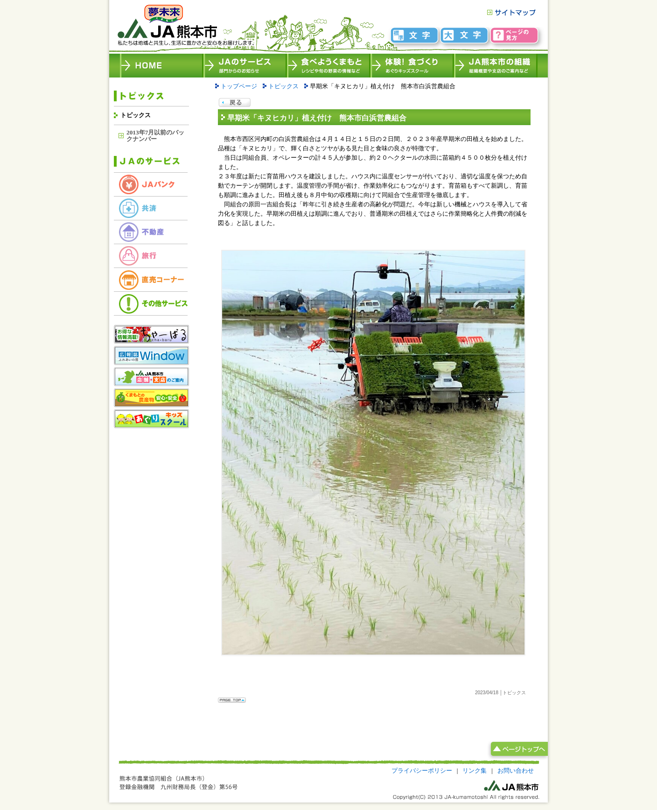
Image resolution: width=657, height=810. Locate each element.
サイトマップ (511, 12)
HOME (185, 27)
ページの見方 (514, 35)
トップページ (239, 86)
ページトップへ (517, 750)
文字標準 (415, 35)
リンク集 (474, 770)
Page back (234, 102)
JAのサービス (245, 65)
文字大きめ (465, 35)
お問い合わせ (515, 770)
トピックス (135, 115)
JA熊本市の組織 (496, 65)
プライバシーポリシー (421, 770)
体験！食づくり (412, 65)
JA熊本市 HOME (161, 65)
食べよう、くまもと (328, 65)
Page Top (232, 700)
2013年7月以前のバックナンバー (155, 135)
